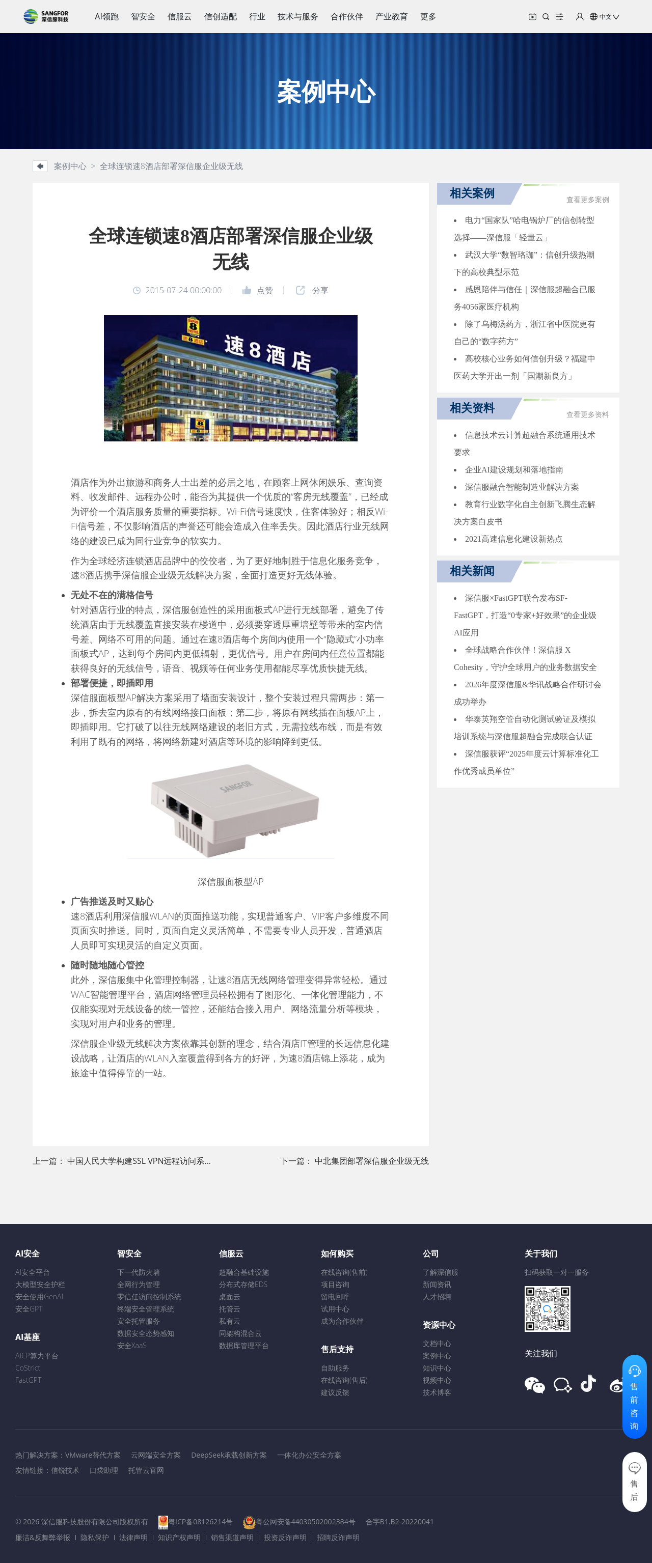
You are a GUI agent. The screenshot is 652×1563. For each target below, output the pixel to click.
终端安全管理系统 (145, 1309)
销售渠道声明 (232, 1537)
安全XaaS (132, 1345)
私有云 (229, 1321)
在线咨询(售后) (344, 1380)
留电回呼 (335, 1296)
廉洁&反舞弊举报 (42, 1537)
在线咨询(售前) (344, 1272)
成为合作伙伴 (342, 1321)
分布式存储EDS (243, 1284)
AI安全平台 (32, 1272)
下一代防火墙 (138, 1272)
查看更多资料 (587, 414)
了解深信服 (440, 1272)
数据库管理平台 (244, 1345)
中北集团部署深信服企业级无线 (372, 1160)
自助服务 (335, 1368)
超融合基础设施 (244, 1272)
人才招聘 (437, 1296)
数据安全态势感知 (145, 1333)
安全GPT (29, 1309)
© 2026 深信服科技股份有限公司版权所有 (81, 1521)
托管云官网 (146, 1470)
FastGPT (28, 1380)
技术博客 (437, 1392)
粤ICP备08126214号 (200, 1521)
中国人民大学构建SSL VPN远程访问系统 (139, 1160)
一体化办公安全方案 (309, 1455)
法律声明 (133, 1537)
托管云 (229, 1309)
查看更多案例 (587, 200)
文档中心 (437, 1343)
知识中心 (437, 1368)
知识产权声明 (179, 1537)
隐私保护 (94, 1537)
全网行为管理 (138, 1284)
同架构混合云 (240, 1333)
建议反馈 (335, 1392)
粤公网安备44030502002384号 (306, 1521)
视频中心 (437, 1380)
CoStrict (27, 1368)
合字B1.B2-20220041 (400, 1521)
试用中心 (335, 1309)
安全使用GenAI (39, 1296)
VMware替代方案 (93, 1455)
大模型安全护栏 (40, 1284)
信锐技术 (65, 1470)
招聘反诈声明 (338, 1537)
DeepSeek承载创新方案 (229, 1455)
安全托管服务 (138, 1321)
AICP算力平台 (37, 1355)
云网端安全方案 (156, 1455)
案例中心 (437, 1355)
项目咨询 (335, 1284)
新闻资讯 (437, 1284)
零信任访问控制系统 (149, 1296)
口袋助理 (104, 1470)
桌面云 (229, 1296)
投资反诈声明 (285, 1537)
